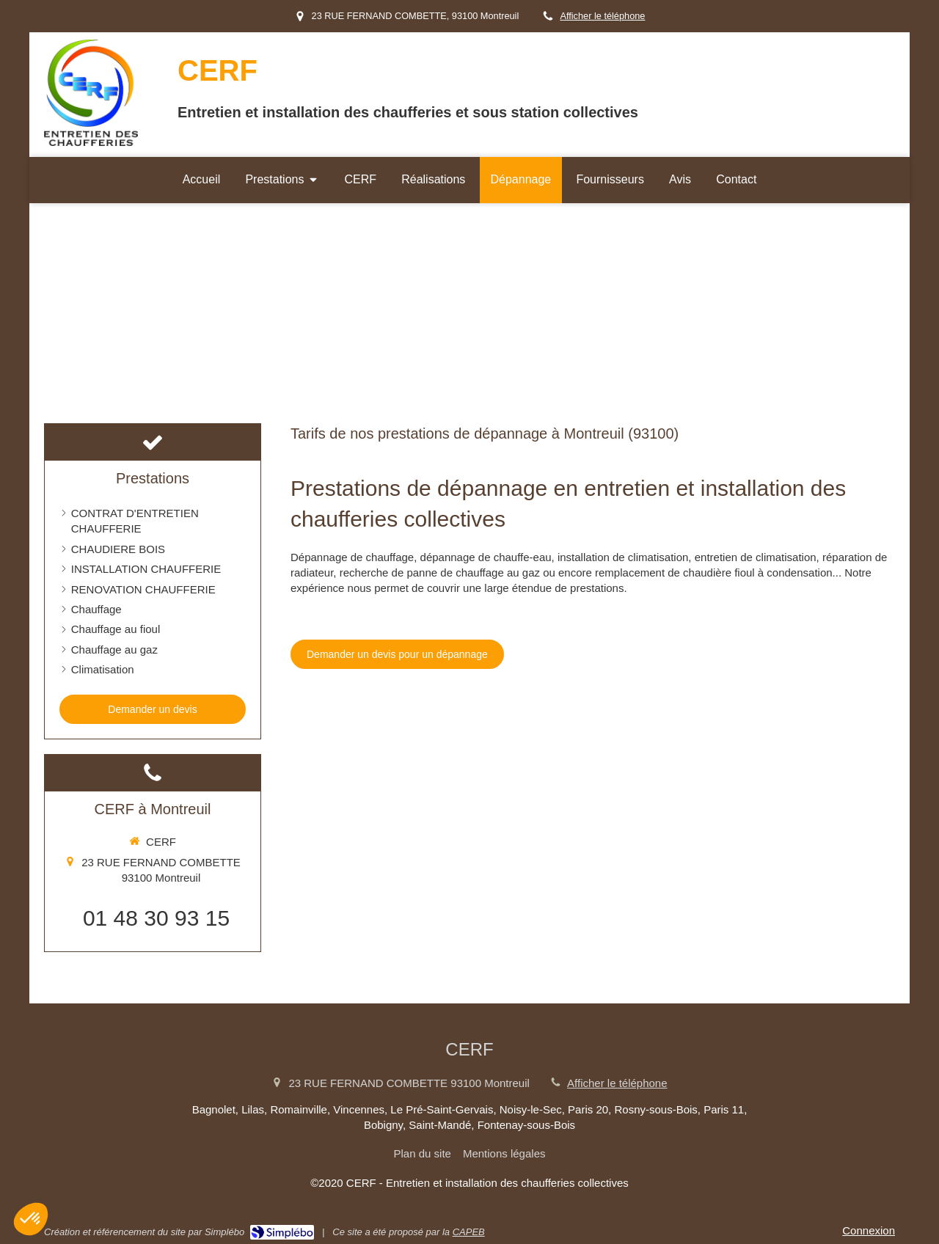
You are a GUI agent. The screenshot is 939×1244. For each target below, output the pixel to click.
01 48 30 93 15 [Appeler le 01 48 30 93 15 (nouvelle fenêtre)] (156, 918)
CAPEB (469, 1231)
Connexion (868, 1230)
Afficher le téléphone (602, 15)
